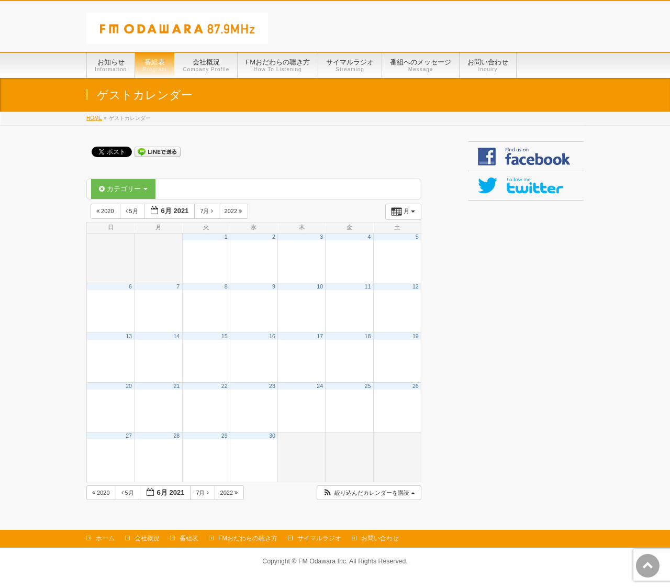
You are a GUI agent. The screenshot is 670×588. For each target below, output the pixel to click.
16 (272, 336)
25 (368, 386)
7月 (207, 211)
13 (129, 336)
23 (272, 386)
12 (415, 286)
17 (320, 336)
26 (415, 386)
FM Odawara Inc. (323, 561)
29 (224, 435)
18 (368, 336)
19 (415, 336)
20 (129, 386)
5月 (133, 211)
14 (176, 336)
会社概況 (147, 538)
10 (320, 286)
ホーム (105, 538)
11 (368, 286)
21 (176, 386)
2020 (106, 211)
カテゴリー (123, 189)
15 (224, 336)
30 (272, 435)
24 (320, 386)
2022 (234, 211)
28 (176, 435)
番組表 (189, 538)
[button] (368, 493)
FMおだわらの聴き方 (247, 538)
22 (224, 386)
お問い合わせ (380, 538)
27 (129, 435)
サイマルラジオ (319, 538)
